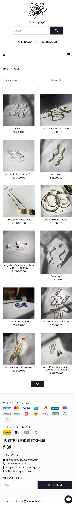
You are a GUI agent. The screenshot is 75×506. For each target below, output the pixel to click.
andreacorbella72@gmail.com (20, 460)
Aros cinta (56, 276)
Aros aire (56, 174)
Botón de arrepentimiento (18, 471)
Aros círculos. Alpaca (56, 219)
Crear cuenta (26, 42)
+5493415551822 (14, 463)
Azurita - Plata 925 (19, 321)
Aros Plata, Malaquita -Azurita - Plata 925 (56, 368)
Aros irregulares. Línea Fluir (56, 321)
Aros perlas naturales (18, 219)
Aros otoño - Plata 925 (18, 174)
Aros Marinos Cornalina (18, 367)
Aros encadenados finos (56, 128)
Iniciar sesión (48, 42)
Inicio (6, 68)
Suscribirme (55, 485)
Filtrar (56, 80)
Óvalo (18, 128)
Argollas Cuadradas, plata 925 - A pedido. (19, 266)
